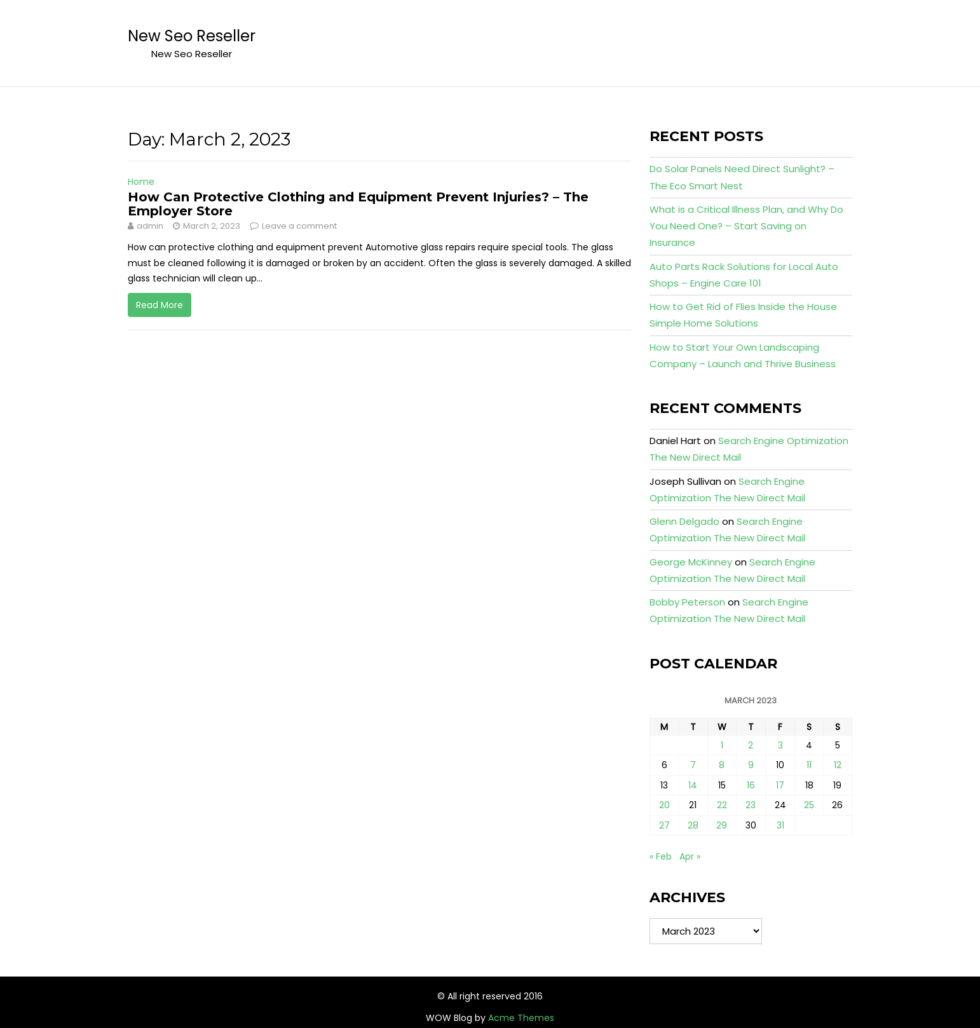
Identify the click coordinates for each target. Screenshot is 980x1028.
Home (141, 181)
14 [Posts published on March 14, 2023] (692, 785)
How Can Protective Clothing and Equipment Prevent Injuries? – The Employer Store (358, 204)
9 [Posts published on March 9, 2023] (751, 765)
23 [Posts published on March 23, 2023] (750, 805)
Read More (159, 305)
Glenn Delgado (684, 521)
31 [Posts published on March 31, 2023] (780, 825)
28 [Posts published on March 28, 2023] (693, 825)
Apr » (689, 856)
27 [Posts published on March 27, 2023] (664, 825)
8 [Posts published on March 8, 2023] (722, 765)
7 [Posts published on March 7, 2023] (693, 765)
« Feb (661, 856)
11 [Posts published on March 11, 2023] (809, 765)
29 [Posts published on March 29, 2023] (721, 825)
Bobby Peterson (687, 602)
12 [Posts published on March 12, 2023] (837, 765)
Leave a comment (299, 226)
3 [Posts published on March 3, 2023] (780, 745)
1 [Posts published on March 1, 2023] (722, 745)
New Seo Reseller (191, 35)
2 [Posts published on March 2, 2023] (750, 745)
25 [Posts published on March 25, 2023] (809, 805)
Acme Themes (521, 1017)
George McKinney (691, 562)
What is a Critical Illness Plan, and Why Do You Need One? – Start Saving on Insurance (746, 226)
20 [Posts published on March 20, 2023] (664, 805)
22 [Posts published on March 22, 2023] (722, 805)
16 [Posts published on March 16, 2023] (751, 785)
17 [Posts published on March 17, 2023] (780, 785)
